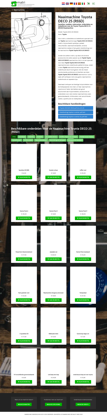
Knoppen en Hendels (75, 140)
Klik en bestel (24, 177)
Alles (14, 137)
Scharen (39, 137)
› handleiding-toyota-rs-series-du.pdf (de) (73, 116)
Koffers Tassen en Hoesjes (68, 137)
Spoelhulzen (16, 140)
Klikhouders (28, 140)
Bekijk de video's (82, 404)
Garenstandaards (41, 140)
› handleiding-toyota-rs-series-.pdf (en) (72, 112)
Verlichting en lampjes (57, 140)
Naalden (31, 137)
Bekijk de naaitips (24, 404)
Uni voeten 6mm (51, 137)
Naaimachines (18, 10)
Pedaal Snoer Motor (86, 137)
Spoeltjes (22, 137)
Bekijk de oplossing (53, 404)
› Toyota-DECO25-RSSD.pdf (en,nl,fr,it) (71, 108)
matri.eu (58, 414)
